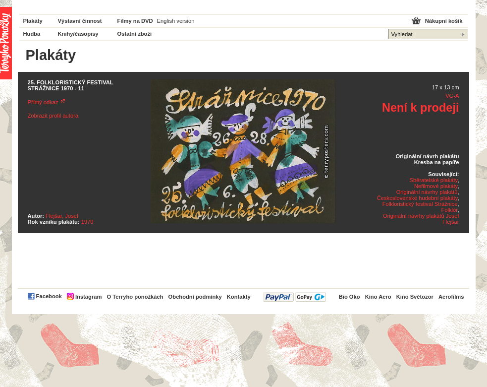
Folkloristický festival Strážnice (420, 204)
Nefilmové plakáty (435, 186)
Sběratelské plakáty (434, 180)
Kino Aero (378, 297)
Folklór (449, 210)
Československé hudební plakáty (417, 198)
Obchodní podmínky (195, 297)
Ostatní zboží (134, 34)
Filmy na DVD (135, 21)
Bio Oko (349, 297)
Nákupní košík (444, 21)
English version (176, 21)
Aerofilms (451, 297)
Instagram (88, 297)
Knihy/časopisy (78, 34)
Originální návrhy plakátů (427, 192)
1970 (87, 222)
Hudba (32, 34)
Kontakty (239, 297)
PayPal (294, 297)
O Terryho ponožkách (135, 297)
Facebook (49, 296)
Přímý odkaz (43, 102)
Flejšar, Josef (62, 216)
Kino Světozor (414, 297)
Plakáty (33, 21)
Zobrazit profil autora (53, 116)
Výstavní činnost (80, 21)
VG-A (452, 96)
